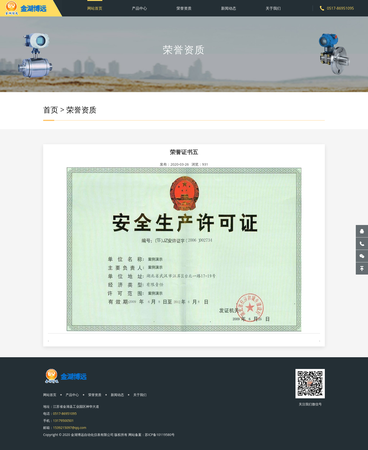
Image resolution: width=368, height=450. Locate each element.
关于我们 (273, 8)
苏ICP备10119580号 (160, 434)
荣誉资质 (184, 8)
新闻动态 (228, 8)
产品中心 (139, 8)
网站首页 (94, 8)
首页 (50, 110)
